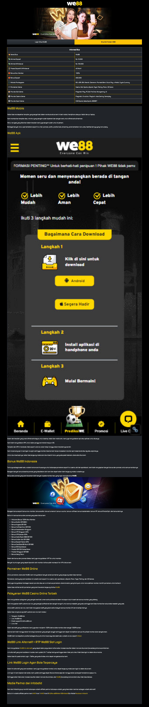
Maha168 (59, 693)
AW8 (34, 693)
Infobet (79, 636)
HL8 (50, 693)
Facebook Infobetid (81, 693)
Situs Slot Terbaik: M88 (108, 42)
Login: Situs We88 (41, 42)
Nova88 (53, 693)
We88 (58, 587)
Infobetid (65, 693)
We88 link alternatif (26, 648)
